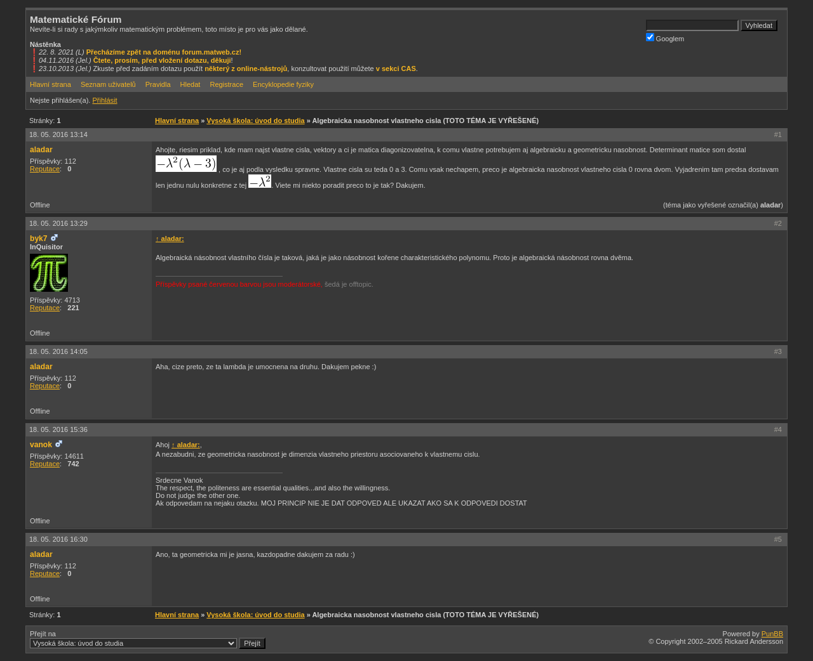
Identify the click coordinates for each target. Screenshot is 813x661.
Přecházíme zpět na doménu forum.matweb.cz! (164, 52)
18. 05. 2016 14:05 (58, 351)
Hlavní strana (50, 84)
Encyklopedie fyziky (283, 84)
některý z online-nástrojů (246, 68)
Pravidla (158, 84)
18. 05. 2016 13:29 (58, 223)
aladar (41, 149)
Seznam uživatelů (108, 84)
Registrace (226, 84)
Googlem (665, 38)
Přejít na (147, 639)
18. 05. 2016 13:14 (58, 134)
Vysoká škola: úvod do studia (255, 120)
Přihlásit (104, 100)
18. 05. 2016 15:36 (58, 429)
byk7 (39, 238)
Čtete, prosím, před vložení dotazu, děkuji (162, 60)
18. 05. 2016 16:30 (58, 539)
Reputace (45, 169)
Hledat (190, 84)
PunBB (772, 634)
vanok (41, 444)
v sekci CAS (396, 68)
